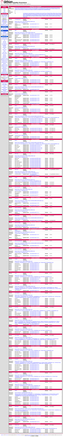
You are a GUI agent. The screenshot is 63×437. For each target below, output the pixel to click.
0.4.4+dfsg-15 (39, 48)
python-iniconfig (58, 14)
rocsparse (16, 359)
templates (5, 15)
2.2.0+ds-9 (38, 109)
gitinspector (33, 13)
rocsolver (16, 347)
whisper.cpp (25, 16)
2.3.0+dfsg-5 (39, 122)
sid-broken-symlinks (4, 45)
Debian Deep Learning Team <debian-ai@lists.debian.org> (25, 32)
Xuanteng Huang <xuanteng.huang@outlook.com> (37, 54)
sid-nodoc (4, 42)
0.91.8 (38, 398)
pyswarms (42, 14)
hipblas (38, 13)
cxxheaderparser (26, 13)
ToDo (4, 79)
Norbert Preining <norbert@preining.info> (33, 287)
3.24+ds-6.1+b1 (39, 147)
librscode (60, 13)
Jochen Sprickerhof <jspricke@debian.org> (29, 395)
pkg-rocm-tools (37, 14)
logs (6, 21)
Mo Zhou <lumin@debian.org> (20, 287)
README (4, 23)
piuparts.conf (4, 20)
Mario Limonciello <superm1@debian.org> (47, 288)
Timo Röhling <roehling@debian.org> (21, 410)
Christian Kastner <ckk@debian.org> (21, 22)
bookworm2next (4, 62)
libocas (57, 13)
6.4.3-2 (38, 72)
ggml (30, 13)
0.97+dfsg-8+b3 (39, 128)
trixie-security (4, 53)
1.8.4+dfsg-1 (39, 429)
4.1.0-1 (38, 253)
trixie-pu (4, 54)
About (4, 8)
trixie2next (22, 8)
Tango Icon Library (27, 435)
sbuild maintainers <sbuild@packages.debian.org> (23, 392)
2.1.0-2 (38, 227)
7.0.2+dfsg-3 (39, 311)
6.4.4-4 (38, 263)
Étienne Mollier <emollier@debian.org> (47, 287)
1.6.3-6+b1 (38, 79)
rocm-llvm (16, 307)
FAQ (4, 11)
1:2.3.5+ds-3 (39, 182)
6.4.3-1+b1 (38, 280)
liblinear (54, 13)
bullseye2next (4, 68)
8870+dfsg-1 (39, 158)
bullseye (4, 63)
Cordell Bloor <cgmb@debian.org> (21, 61)
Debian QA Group (4, 82)
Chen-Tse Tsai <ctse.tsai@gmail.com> (34, 117)
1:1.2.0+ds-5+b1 (39, 220)
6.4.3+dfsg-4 (39, 343)
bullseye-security (18, 9)
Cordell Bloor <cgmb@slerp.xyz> (33, 288)
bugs (7, 77)
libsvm (24, 14)
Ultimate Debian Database (4, 90)
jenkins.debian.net (4, 91)
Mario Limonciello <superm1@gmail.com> (32, 323)
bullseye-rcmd (4, 64)
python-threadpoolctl (35, 15)
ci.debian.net (4, 92)
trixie (53, 7)
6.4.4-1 (38, 64)
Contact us (4, 12)
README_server (4, 24)
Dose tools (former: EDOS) (4, 84)
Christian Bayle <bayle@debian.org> (47, 61)
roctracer (16, 382)
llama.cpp (27, 14)
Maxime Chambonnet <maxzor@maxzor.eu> (48, 321)
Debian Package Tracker (4, 88)
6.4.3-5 (38, 298)
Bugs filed (4, 28)
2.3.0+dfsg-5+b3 (39, 118)
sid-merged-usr (36, 7)
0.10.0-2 (38, 36)
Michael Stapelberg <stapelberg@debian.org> (43, 394)
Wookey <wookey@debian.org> (28, 394)
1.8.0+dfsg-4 (39, 412)
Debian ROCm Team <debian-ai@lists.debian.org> (23, 53)
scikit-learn (17, 406)
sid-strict (4, 41)
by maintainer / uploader (4, 32)
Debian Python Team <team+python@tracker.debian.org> (25, 21)
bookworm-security (4, 59)
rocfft (49, 15)
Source (4, 75)
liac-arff (46, 13)
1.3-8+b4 (38, 136)
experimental (4, 37)
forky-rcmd (4, 49)
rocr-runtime (17, 335)
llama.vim (30, 14)
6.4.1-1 (38, 386)
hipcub (41, 13)
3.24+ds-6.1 (39, 146)
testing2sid (6, 30)
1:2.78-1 (38, 95)
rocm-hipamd (57, 15)
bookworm (4, 57)
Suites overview (4, 29)
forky (4, 48)
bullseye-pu (4, 67)
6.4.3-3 (38, 364)
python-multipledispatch (27, 15)
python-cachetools (47, 14)
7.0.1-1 (38, 212)
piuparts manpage (4, 25)
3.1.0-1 (38, 245)
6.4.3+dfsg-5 (39, 340)
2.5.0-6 (38, 89)
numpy (34, 14)
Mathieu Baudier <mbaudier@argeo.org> (35, 33)
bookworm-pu (43, 8)
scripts (3, 21)
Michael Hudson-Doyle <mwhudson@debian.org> (50, 117)
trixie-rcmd (4, 52)
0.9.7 (37, 191)
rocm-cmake (52, 15)
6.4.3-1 (38, 279)
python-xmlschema (42, 15)
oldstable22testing (4, 73)
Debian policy (4, 17)
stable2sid (4, 69)
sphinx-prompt (17, 417)
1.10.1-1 (38, 421)
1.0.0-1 (38, 234)
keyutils (43, 13)
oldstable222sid (4, 72)
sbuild (16, 390)
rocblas (47, 15)
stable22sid (4, 70)
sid (4, 40)
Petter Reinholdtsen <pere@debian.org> (22, 428)
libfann (51, 13)
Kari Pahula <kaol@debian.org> (46, 71)
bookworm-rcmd (4, 58)
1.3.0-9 (38, 203)
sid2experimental (22, 7)
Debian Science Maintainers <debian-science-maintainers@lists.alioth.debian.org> (29, 86)
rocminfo (16, 318)
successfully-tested (33, 36)
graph (6, 35)
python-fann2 (53, 14)
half (36, 13)
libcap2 (49, 13)
